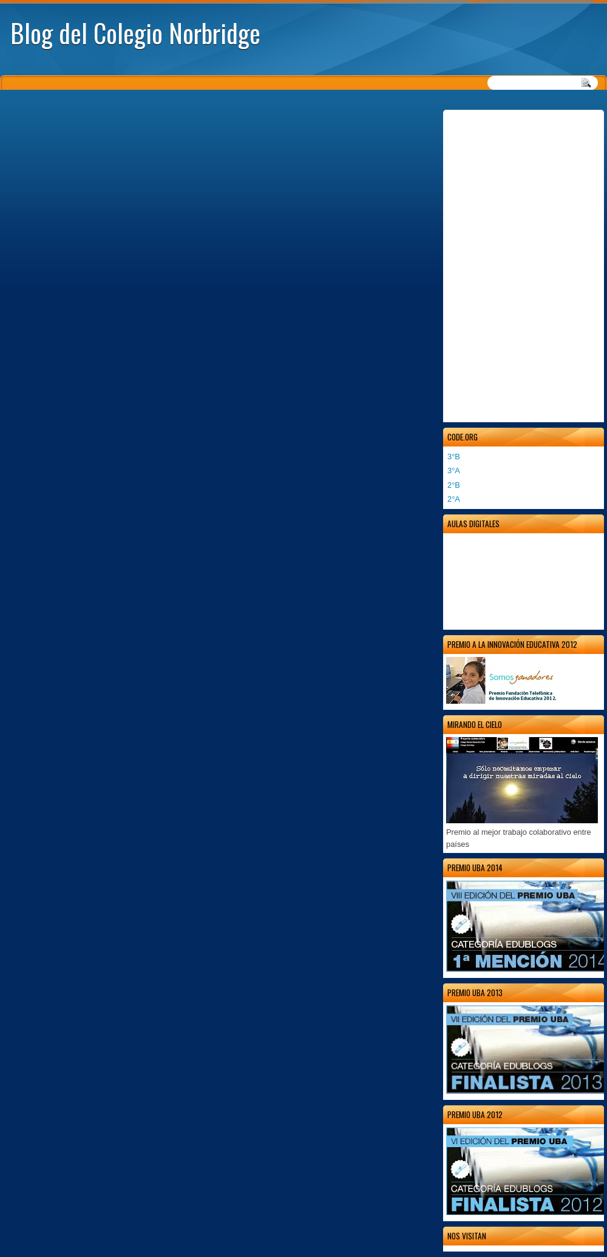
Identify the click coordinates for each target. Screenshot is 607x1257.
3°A (453, 470)
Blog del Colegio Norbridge (135, 33)
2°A (453, 499)
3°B (453, 456)
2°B (453, 485)
